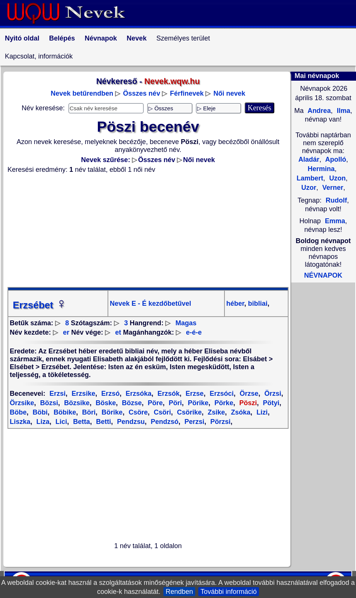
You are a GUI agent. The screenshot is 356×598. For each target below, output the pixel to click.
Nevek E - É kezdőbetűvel (150, 303)
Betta (80, 421)
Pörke (222, 403)
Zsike (215, 412)
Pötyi (270, 403)
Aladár (308, 159)
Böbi (39, 412)
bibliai (257, 303)
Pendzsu (130, 421)
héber (235, 303)
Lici (60, 421)
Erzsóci (220, 393)
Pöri (174, 403)
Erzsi (57, 393)
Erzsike (82, 393)
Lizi (261, 412)
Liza (41, 421)
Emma (335, 221)
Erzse (193, 393)
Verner (331, 187)
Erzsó (109, 393)
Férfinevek (186, 93)
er (66, 332)
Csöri (161, 412)
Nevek (137, 38)
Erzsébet (40, 305)
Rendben (179, 591)
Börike (111, 412)
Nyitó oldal (22, 38)
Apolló (334, 159)
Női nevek (229, 93)
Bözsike (76, 403)
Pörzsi (219, 421)
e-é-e (194, 332)
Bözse (131, 403)
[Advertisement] (148, 230)
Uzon (337, 178)
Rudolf (336, 200)
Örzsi (271, 393)
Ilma (342, 110)
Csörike (188, 412)
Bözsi (48, 403)
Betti (102, 421)
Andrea (318, 110)
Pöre (154, 403)
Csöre (137, 412)
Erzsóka (137, 393)
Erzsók (167, 393)
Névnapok (101, 38)
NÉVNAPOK (323, 275)
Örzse (248, 393)
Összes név (141, 93)
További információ (228, 591)
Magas (185, 323)
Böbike (64, 412)
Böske (105, 403)
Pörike (197, 403)
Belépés (62, 38)
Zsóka (239, 412)
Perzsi (193, 421)
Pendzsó (163, 421)
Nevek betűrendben (82, 93)
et (118, 332)
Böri (88, 412)
